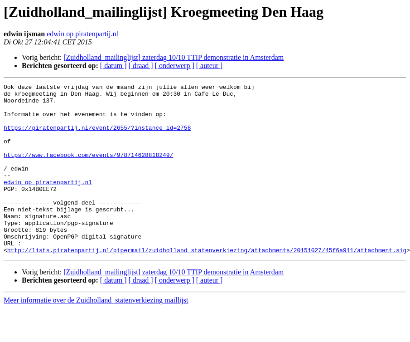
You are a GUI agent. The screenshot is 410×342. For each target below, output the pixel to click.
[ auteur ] (209, 65)
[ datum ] (113, 65)
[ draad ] (141, 65)
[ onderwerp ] (174, 65)
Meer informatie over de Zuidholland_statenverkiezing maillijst (96, 334)
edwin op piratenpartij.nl (82, 34)
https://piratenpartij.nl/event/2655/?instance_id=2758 (97, 137)
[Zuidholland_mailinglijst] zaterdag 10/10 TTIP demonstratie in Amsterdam (173, 57)
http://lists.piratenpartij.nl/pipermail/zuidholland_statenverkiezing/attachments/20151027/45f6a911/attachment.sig (206, 284)
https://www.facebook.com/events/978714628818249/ (88, 170)
